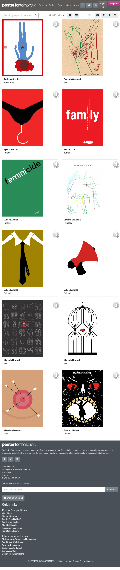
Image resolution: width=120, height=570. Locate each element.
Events (61, 5)
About (76, 5)
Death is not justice (10, 522)
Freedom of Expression (12, 528)
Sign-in (102, 5)
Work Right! (7, 513)
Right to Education (10, 525)
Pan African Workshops (12, 542)
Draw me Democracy (11, 545)
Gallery (52, 5)
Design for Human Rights (13, 554)
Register (114, 3)
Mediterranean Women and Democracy (19, 539)
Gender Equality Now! (11, 519)
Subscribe (111, 489)
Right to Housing (9, 516)
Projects (43, 5)
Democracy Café (9, 551)
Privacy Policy (79, 561)
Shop (68, 5)
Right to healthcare (10, 531)
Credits (89, 561)
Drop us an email (13, 498)
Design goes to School (12, 548)
